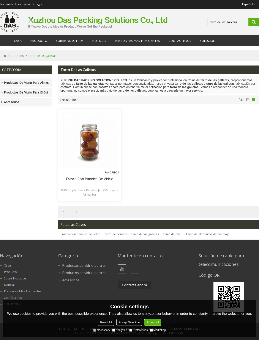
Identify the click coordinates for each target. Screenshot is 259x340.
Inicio (7, 56)
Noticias (99, 41)
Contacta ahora (134, 285)
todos (20, 56)
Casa (18, 41)
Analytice (119, 330)
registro (40, 4)
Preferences (138, 330)
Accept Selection (129, 322)
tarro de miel (172, 234)
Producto (38, 41)
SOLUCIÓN (207, 41)
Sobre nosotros (70, 41)
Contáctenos (180, 41)
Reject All (106, 322)
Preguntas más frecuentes (137, 41)
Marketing (158, 330)
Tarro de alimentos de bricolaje (207, 234)
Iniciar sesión (23, 4)
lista (247, 100)
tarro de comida (116, 234)
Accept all (153, 322)
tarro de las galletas (145, 234)
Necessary (101, 330)
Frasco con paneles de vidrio (89, 178)
